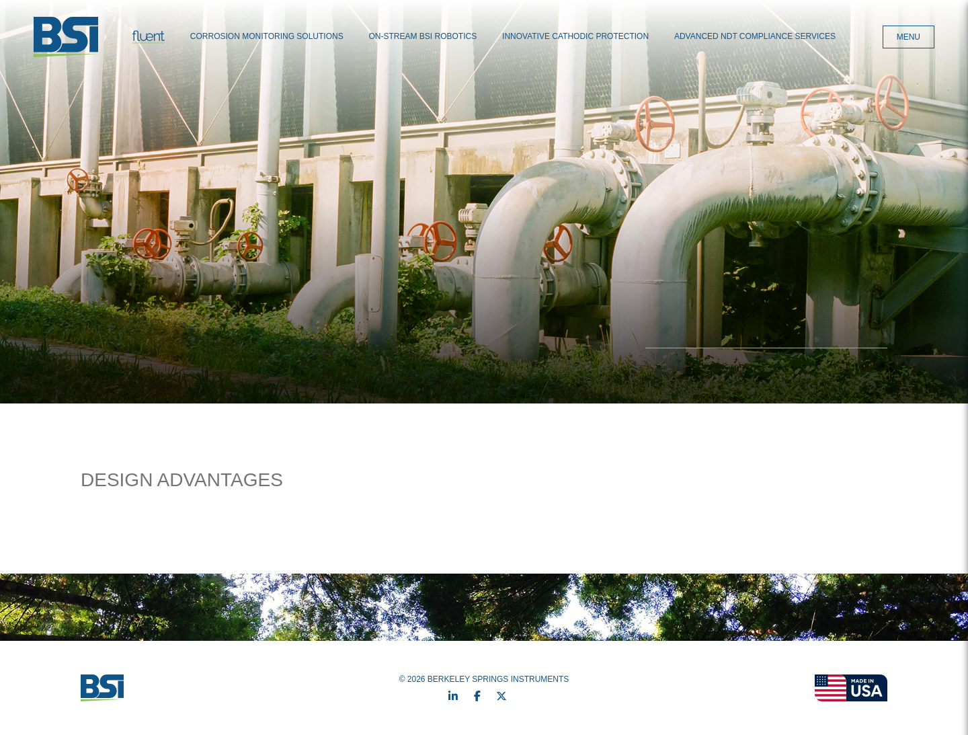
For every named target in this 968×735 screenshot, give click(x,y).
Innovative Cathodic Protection (575, 36)
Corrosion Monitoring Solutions (267, 36)
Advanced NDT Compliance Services (755, 36)
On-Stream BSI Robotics (423, 36)
